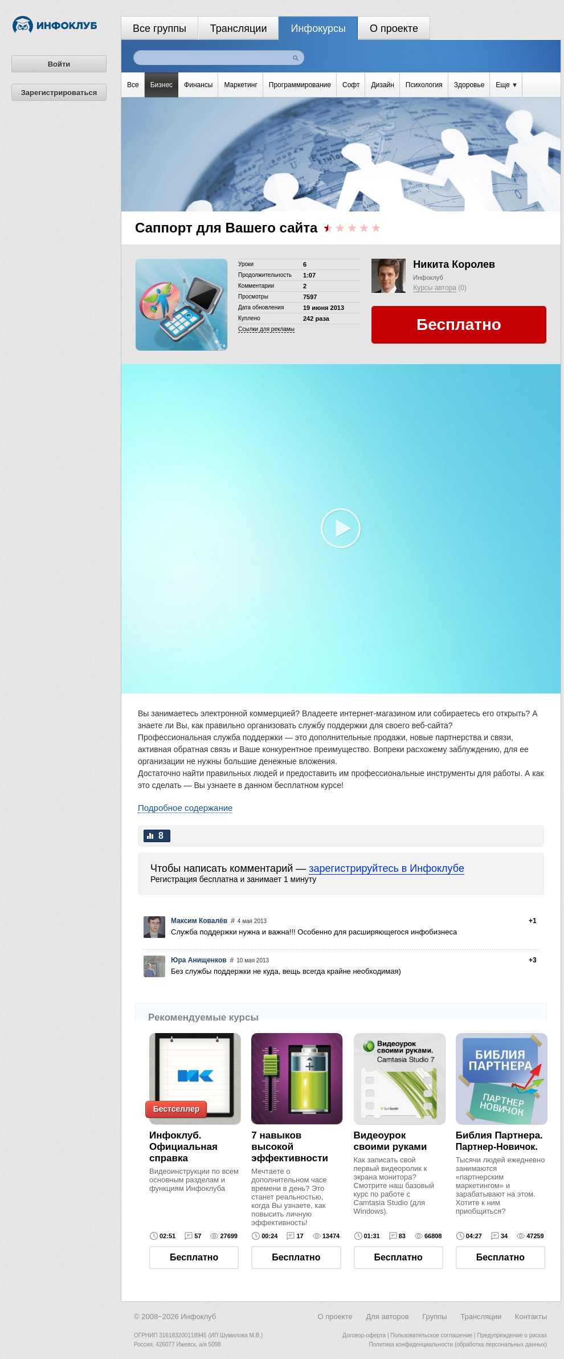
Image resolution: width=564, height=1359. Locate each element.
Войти (59, 64)
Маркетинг (240, 85)
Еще (506, 85)
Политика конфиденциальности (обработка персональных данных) (458, 1344)
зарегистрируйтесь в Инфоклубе (386, 868)
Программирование (300, 85)
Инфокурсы (318, 28)
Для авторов (387, 1316)
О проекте (394, 28)
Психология (424, 85)
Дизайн (382, 85)
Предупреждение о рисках (512, 1335)
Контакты (531, 1316)
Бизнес (161, 85)
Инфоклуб (428, 277)
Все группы (159, 28)
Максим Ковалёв (199, 921)
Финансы (198, 85)
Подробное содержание (185, 808)
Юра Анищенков (199, 960)
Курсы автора (434, 288)
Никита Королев (454, 264)
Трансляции (238, 28)
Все (133, 85)
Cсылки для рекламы (266, 329)
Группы (434, 1316)
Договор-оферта (364, 1335)
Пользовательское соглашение (431, 1335)
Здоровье (469, 85)
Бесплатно (194, 1257)
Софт (350, 85)
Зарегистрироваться (59, 92)
